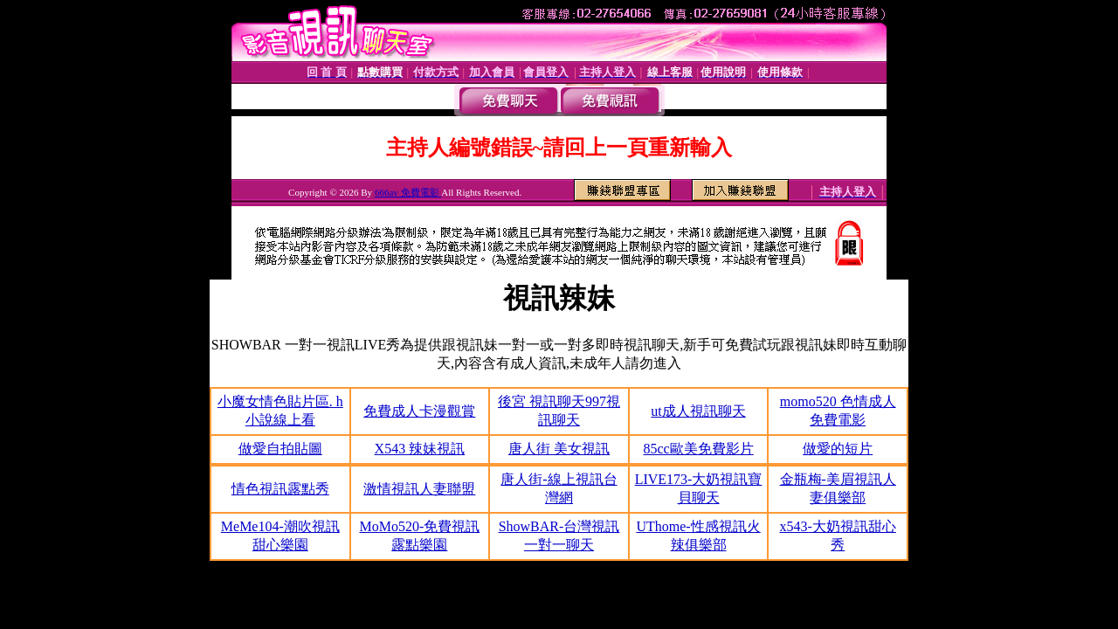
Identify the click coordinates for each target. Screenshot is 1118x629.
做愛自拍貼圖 (280, 448)
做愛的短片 (838, 448)
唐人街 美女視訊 (559, 448)
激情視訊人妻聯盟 (419, 488)
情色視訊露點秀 (280, 488)
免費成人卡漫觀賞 (419, 411)
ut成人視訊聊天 (698, 411)
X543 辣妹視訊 (420, 448)
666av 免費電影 (408, 192)
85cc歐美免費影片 (698, 448)
